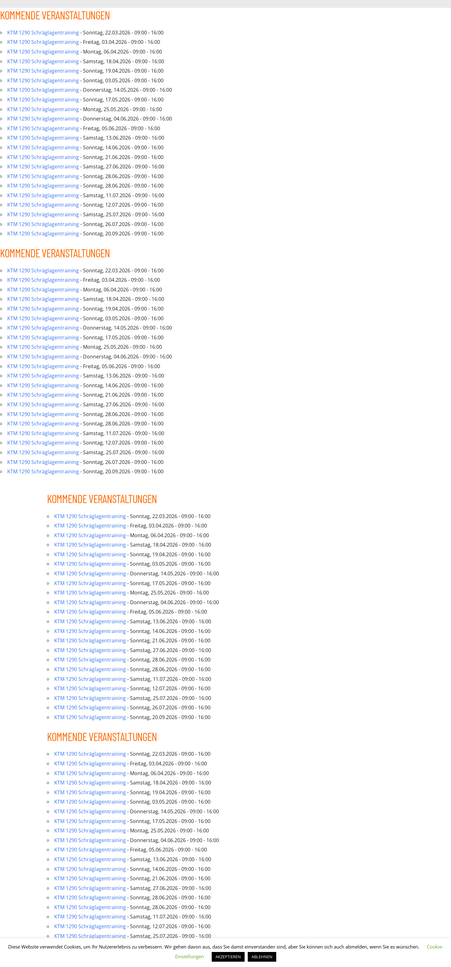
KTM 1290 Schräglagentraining (43, 32)
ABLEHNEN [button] (261, 956)
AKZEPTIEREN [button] (228, 956)
